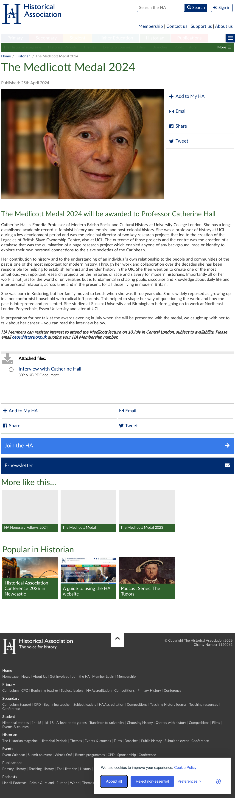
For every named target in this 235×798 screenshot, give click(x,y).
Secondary (46, 38)
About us (224, 26)
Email (178, 111)
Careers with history (171, 723)
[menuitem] (15, 38)
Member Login (103, 676)
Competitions (124, 690)
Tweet (178, 141)
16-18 (49, 723)
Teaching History (41, 769)
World (74, 783)
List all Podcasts (14, 783)
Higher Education (115, 38)
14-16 (36, 723)
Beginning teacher (44, 690)
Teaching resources (203, 704)
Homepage (10, 676)
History (85, 769)
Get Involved (59, 676)
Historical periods (15, 723)
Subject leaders (72, 690)
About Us (40, 676)
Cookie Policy (185, 768)
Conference (172, 690)
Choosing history (140, 723)
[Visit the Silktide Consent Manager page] (218, 781)
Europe (61, 783)
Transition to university (107, 723)
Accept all (114, 781)
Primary (15, 38)
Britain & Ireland (41, 783)
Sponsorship (126, 755)
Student (77, 38)
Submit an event (177, 741)
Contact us (176, 26)
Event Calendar (13, 755)
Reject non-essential (152, 781)
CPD (24, 690)
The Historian (67, 769)
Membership (150, 26)
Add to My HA (187, 96)
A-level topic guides (71, 723)
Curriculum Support (16, 704)
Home (6, 56)
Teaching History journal (168, 704)
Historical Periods (62, 47)
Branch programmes (90, 755)
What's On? (63, 755)
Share (178, 126)
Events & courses (116, 47)
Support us (201, 26)
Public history (185, 47)
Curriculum (10, 690)
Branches (160, 47)
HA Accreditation (99, 690)
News (25, 676)
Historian (155, 38)
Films (141, 47)
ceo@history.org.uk (29, 337)
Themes (90, 47)
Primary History (149, 690)
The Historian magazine (22, 47)
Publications (189, 38)
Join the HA (81, 676)
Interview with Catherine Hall (50, 369)
